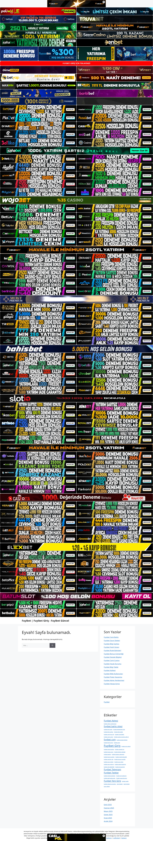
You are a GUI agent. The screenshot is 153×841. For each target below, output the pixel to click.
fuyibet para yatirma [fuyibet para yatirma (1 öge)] (109, 764)
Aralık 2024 (108, 821)
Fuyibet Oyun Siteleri (112, 640)
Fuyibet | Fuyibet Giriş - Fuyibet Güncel (45, 620)
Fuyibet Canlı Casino (112, 660)
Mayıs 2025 (108, 811)
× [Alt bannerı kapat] (103, 836)
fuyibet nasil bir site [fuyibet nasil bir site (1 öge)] (108, 759)
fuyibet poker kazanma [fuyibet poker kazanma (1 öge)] (120, 764)
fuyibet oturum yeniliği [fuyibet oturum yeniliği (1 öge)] (119, 759)
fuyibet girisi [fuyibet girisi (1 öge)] (117, 742)
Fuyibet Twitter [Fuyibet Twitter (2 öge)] (111, 772)
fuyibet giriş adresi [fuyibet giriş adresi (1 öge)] (126, 746)
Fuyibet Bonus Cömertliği (113, 654)
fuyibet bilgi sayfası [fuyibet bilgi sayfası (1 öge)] (108, 732)
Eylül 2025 (108, 804)
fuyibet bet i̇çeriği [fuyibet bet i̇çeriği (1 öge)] (108, 729)
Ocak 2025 (108, 818)
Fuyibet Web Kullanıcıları (113, 674)
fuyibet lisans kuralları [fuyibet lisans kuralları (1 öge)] (109, 757)
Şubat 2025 (108, 814)
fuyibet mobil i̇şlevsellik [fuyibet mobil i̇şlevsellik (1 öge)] (121, 757)
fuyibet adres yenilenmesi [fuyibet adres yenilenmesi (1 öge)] (110, 724)
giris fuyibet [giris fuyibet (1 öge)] (120, 784)
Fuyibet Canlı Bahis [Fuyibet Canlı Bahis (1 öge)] (119, 734)
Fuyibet (107, 702)
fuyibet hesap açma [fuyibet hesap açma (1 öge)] (108, 752)
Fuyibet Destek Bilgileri (113, 657)
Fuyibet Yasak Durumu (112, 664)
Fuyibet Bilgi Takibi (111, 667)
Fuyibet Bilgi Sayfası (111, 644)
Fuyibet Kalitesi (110, 670)
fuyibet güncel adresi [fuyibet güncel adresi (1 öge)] (109, 749)
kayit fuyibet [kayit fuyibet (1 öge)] (126, 784)
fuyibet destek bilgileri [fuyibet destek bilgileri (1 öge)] (122, 740)
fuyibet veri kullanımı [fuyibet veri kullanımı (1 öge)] (121, 775)
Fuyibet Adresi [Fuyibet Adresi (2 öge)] (111, 720)
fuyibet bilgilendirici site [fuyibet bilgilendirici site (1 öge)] (119, 729)
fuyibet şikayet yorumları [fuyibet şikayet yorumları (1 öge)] (110, 784)
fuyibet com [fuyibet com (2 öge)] (110, 739)
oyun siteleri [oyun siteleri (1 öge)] (107, 786)
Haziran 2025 (109, 808)
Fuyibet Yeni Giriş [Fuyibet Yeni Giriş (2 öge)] (112, 780)
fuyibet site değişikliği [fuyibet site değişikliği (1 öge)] (109, 767)
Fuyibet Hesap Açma (112, 684)
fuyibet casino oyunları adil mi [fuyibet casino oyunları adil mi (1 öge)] (121, 737)
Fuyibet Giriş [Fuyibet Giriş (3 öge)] (112, 746)
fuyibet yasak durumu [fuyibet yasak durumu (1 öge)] (121, 778)
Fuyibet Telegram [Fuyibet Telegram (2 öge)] (112, 769)
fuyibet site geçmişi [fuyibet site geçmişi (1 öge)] (120, 767)
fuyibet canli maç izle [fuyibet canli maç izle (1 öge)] (109, 734)
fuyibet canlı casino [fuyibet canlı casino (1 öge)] (108, 737)
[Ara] (52, 645)
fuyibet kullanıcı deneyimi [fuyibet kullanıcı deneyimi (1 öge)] (118, 754)
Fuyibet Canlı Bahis (111, 637)
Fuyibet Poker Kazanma (113, 677)
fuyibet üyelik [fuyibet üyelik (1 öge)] (125, 781)
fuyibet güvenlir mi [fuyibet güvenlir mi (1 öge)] (119, 749)
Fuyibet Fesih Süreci (111, 647)
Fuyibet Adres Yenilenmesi (114, 680)
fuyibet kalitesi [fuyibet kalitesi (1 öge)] (107, 754)
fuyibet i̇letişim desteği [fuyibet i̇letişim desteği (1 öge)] (119, 752)
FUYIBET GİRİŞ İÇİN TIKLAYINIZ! (76, 63)
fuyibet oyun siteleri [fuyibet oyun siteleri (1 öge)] (108, 762)
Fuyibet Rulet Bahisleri (112, 650)
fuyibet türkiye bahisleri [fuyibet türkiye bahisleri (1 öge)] (109, 775)
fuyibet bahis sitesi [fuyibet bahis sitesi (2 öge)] (113, 726)
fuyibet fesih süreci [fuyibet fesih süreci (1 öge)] (108, 742)
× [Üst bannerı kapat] (103, 2)
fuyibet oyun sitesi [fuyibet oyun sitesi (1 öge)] (118, 762)
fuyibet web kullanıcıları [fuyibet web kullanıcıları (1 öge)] (109, 778)
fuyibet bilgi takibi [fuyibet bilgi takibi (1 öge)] (118, 732)
